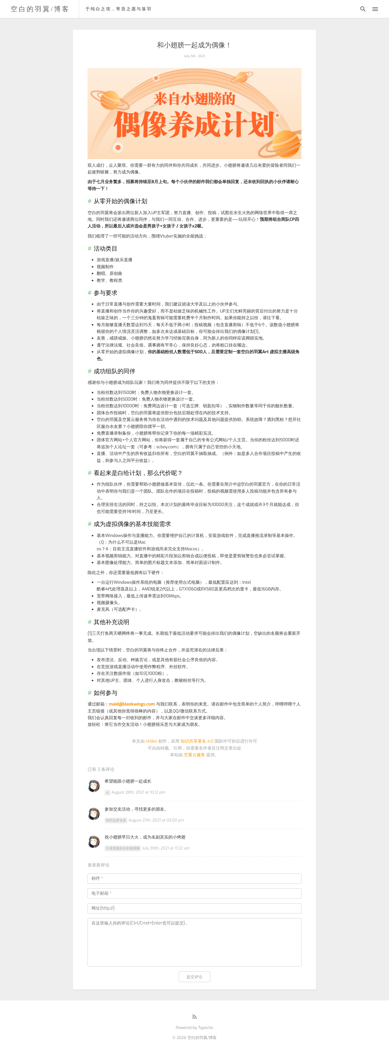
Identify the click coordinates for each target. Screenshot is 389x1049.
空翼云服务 (194, 755)
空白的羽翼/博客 (40, 9)
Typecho (205, 1027)
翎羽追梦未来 (116, 820)
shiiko (151, 741)
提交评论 (194, 976)
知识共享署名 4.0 (197, 741)
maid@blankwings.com (132, 704)
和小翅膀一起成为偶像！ (194, 45)
